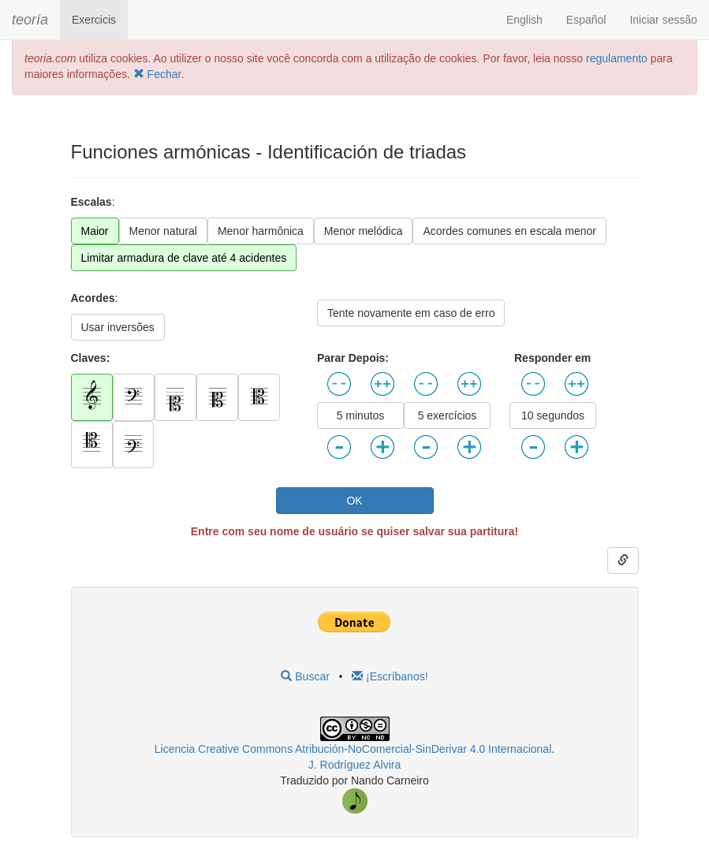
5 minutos (361, 415)
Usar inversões (118, 327)
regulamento (618, 58)
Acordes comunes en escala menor (509, 231)
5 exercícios (447, 415)
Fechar (157, 74)
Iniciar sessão (663, 19)
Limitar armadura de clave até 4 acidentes (184, 257)
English (524, 19)
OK (354, 500)
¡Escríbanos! (389, 676)
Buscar (305, 676)
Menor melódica (363, 231)
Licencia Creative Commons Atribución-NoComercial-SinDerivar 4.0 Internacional (353, 749)
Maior (95, 231)
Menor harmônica (261, 231)
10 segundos (552, 415)
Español (586, 19)
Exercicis (94, 19)
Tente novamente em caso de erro (410, 313)
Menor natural (163, 231)
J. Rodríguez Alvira (354, 764)
